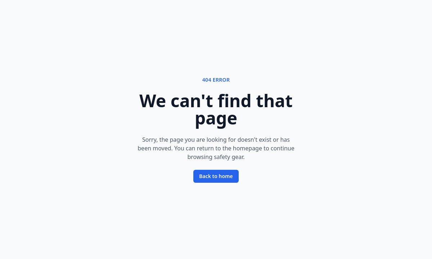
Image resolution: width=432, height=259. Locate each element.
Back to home (216, 176)
